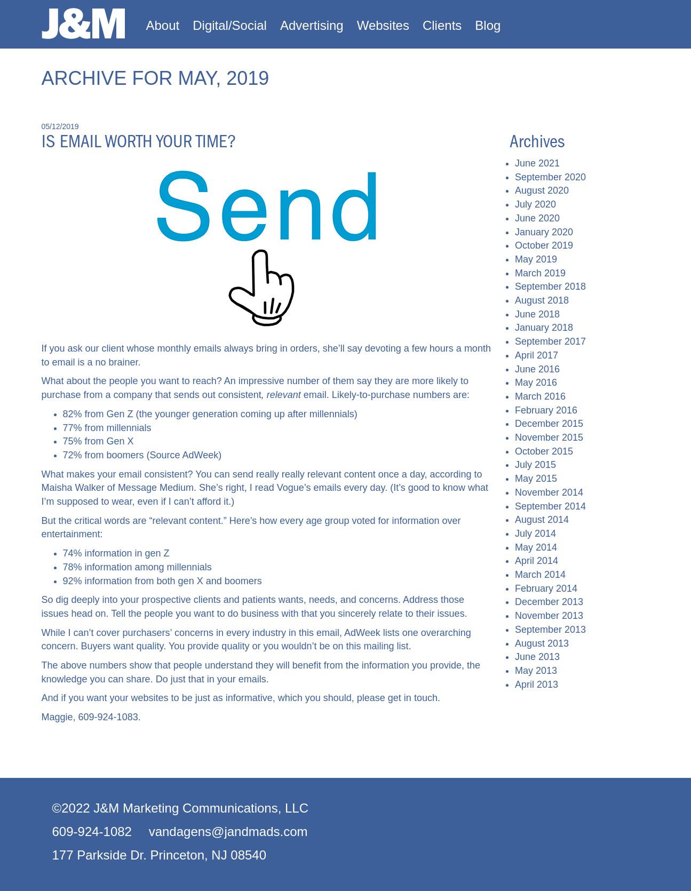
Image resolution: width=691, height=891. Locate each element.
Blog (488, 25)
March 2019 (540, 273)
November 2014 (549, 492)
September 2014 (550, 506)
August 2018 (542, 300)
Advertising (312, 25)
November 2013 (549, 615)
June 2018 (537, 314)
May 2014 (536, 547)
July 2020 (535, 204)
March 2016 (540, 396)
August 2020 (542, 190)
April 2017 (536, 355)
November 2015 (549, 437)
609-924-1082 (92, 831)
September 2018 (550, 286)
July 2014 (535, 533)
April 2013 (536, 684)
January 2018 (544, 327)
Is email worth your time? (139, 141)
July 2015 (535, 464)
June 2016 (537, 369)
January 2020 (544, 232)
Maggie (57, 717)
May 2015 (536, 478)
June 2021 (537, 163)
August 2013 (542, 643)
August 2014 (542, 519)
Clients (442, 25)
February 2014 (546, 588)
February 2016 (546, 410)
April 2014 (536, 560)
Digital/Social (230, 25)
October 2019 (544, 245)
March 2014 (540, 574)
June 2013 (537, 656)
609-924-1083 (108, 717)
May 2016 (536, 382)
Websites (383, 25)
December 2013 (549, 601)
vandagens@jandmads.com (228, 831)
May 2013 (536, 670)
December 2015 (549, 423)
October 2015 (544, 451)
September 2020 (550, 177)
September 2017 (550, 341)
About (163, 25)
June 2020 (537, 218)
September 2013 (550, 629)
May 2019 (536, 259)
